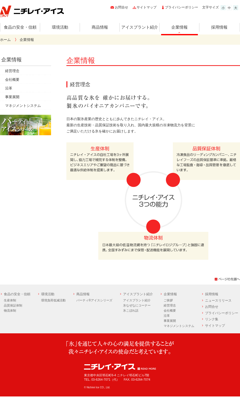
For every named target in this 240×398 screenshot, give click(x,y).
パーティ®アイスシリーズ (94, 300)
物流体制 (10, 310)
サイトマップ (147, 7)
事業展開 (12, 97)
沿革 (8, 88)
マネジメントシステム (23, 106)
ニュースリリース (218, 300)
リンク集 (211, 319)
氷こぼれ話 (130, 310)
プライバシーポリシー (181, 7)
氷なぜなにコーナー (137, 305)
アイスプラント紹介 (139, 27)
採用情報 (219, 27)
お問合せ (121, 7)
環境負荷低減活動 (53, 300)
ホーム (5, 40)
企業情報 (179, 27)
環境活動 (60, 27)
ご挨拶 (168, 300)
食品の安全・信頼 (20, 27)
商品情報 (100, 27)
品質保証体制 (13, 305)
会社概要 (12, 79)
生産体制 (10, 300)
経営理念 (12, 71)
